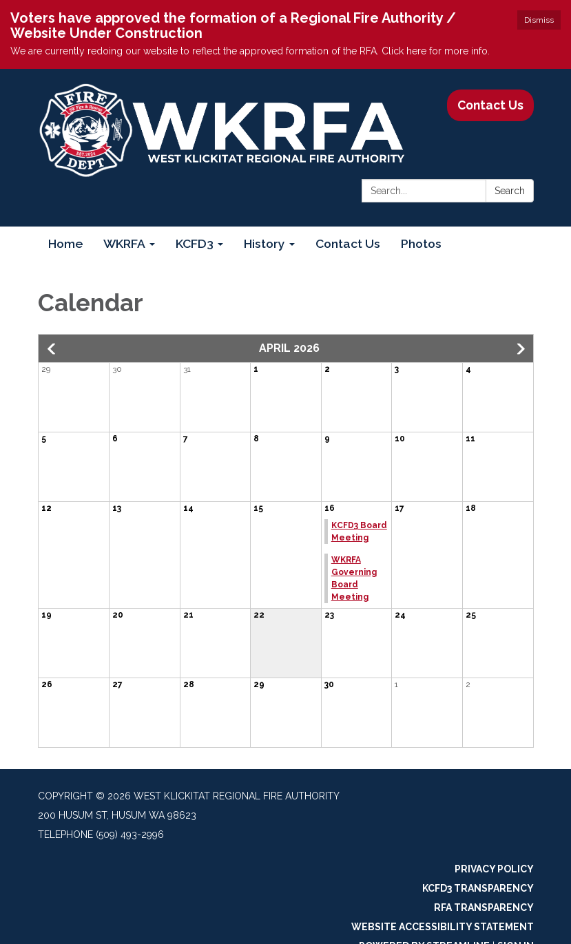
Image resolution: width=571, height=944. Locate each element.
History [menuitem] (264, 243)
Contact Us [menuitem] (347, 243)
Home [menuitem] (65, 243)
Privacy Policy (494, 868)
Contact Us (490, 105)
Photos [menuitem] (421, 243)
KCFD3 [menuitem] (195, 243)
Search (510, 190)
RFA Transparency (484, 907)
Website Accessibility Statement (442, 926)
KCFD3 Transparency (478, 888)
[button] (52, 349)
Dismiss (539, 20)
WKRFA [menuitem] (124, 243)
